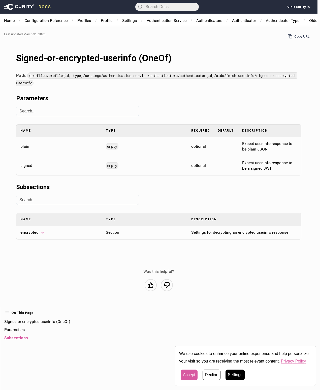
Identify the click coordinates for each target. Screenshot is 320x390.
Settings (129, 20)
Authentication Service (166, 20)
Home (9, 20)
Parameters (14, 329)
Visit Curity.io (298, 7)
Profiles (84, 20)
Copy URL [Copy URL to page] (299, 36)
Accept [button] (189, 375)
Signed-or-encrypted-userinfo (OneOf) (37, 321)
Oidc (313, 20)
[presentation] (27, 7)
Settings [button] (235, 375)
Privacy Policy (293, 361)
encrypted (32, 232)
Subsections (16, 337)
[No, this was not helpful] (167, 285)
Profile (106, 20)
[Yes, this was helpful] (151, 285)
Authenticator (244, 20)
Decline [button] (211, 375)
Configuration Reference (46, 20)
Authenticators (209, 20)
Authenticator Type (282, 20)
